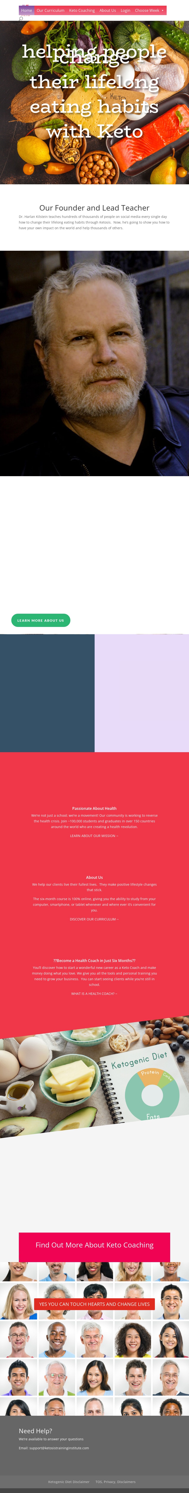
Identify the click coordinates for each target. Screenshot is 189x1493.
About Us (108, 10)
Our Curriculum (50, 10)
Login (125, 10)
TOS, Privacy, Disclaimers (116, 1482)
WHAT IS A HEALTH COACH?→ (94, 993)
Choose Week (147, 10)
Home (26, 10)
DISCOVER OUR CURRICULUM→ (94, 919)
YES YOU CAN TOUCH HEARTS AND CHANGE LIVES (94, 1304)
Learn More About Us (40, 620)
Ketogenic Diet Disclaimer (68, 1482)
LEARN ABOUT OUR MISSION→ (94, 835)
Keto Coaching (82, 10)
